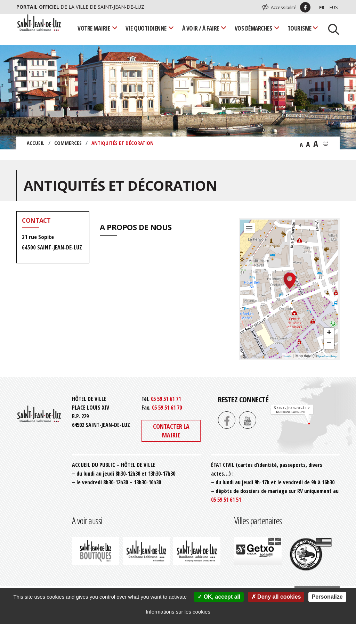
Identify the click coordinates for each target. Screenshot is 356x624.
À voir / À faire (200, 28)
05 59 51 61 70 (167, 407)
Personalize (327, 597)
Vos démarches (253, 28)
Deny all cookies (276, 597)
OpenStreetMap (327, 356)
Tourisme (300, 28)
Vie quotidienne (146, 28)
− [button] (329, 343)
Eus (334, 7)
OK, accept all (218, 597)
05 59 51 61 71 (166, 399)
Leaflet (288, 356)
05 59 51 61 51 (226, 499)
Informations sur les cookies (178, 612)
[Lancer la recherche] (331, 28)
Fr (321, 7)
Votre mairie (94, 28)
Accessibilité (284, 7)
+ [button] (329, 333)
